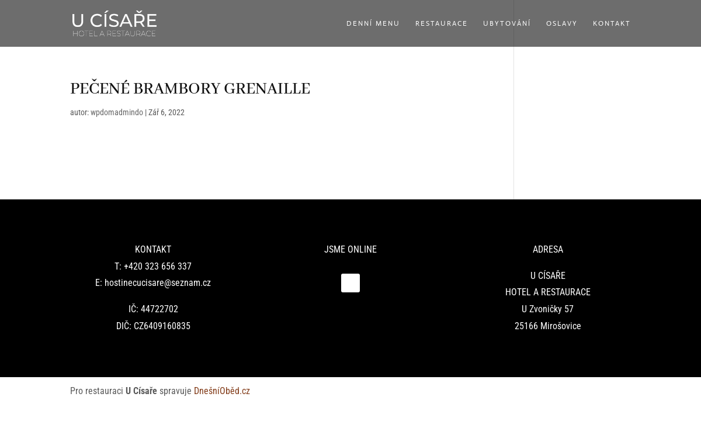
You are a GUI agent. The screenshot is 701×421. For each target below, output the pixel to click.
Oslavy (562, 23)
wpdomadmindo (117, 112)
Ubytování (507, 23)
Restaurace (441, 23)
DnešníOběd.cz (223, 390)
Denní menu (373, 23)
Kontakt (612, 23)
